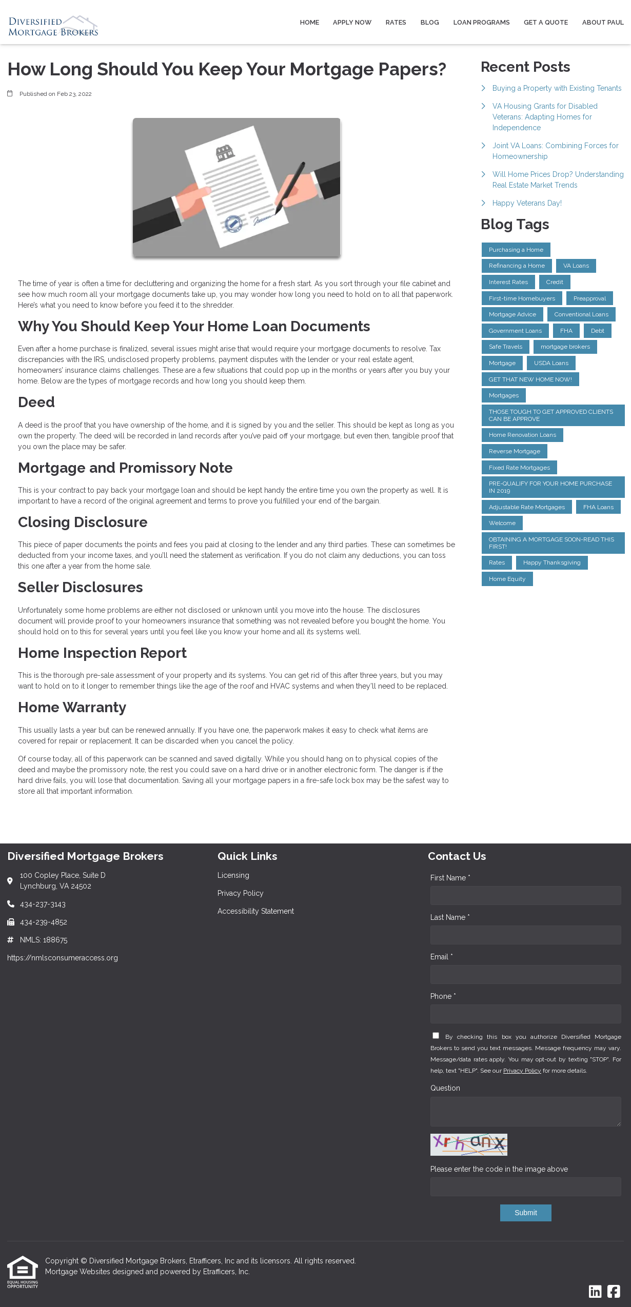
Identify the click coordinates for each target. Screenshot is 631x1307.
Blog (430, 22)
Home (309, 22)
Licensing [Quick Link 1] (233, 875)
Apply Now (352, 22)
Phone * (443, 996)
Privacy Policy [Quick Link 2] (241, 893)
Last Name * (450, 917)
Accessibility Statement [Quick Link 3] (256, 911)
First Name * (450, 878)
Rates (396, 22)
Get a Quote (546, 22)
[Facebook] (613, 1292)
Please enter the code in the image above (499, 1169)
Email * (441, 957)
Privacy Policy (522, 1070)
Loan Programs (481, 22)
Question (445, 1088)
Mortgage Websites (78, 1272)
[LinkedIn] (595, 1292)
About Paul (603, 22)
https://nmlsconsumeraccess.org (62, 958)
